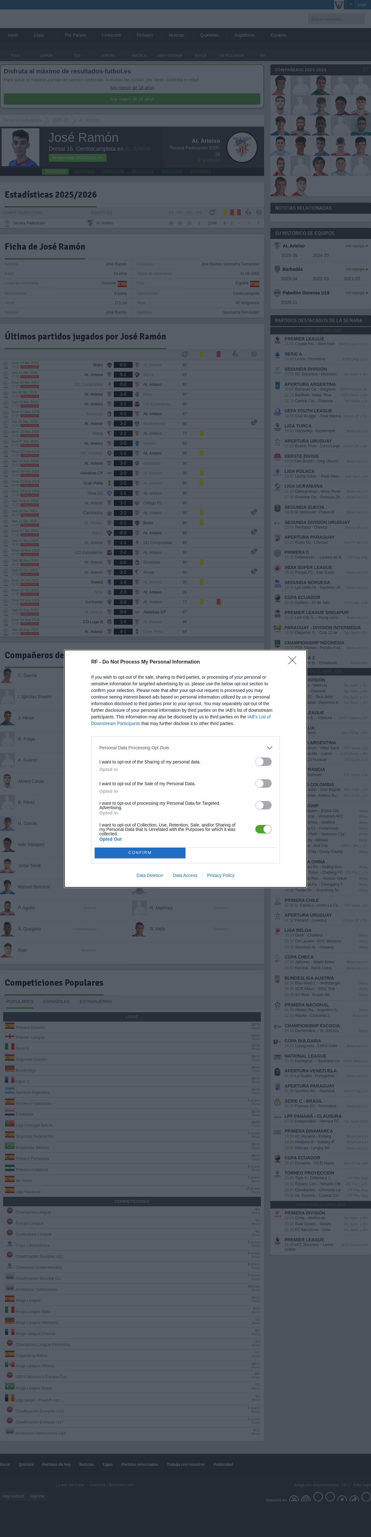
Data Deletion (149, 875)
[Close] (294, 662)
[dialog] (185, 768)
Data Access (185, 875)
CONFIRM (140, 852)
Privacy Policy (221, 875)
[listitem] (185, 748)
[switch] (263, 761)
